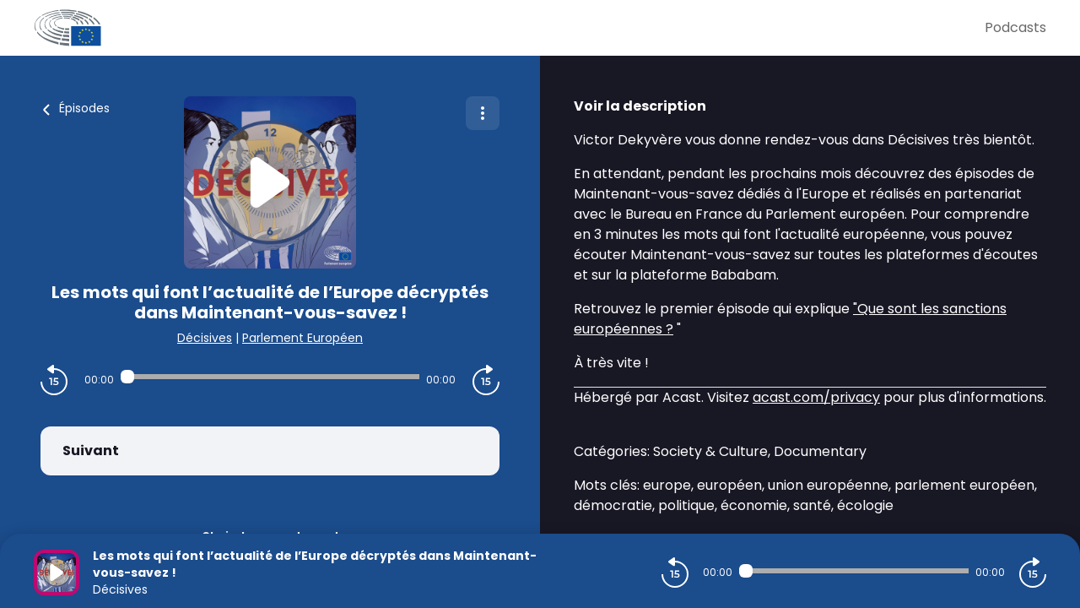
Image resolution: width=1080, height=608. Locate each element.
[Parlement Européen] (509, 28)
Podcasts (1015, 27)
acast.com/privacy (816, 397)
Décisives (204, 337)
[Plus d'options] (483, 113)
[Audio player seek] (270, 377)
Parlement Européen (302, 337)
